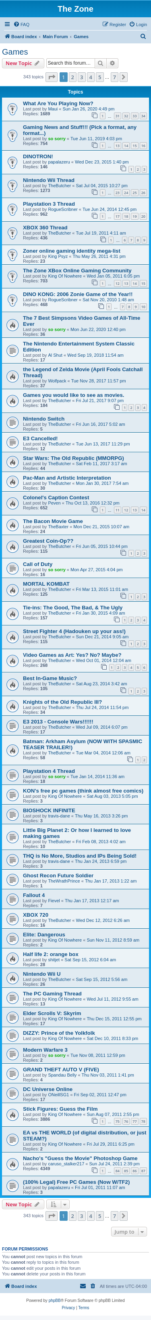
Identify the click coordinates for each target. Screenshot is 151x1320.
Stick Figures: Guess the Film (60, 1109)
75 (118, 1121)
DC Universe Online (47, 1089)
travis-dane (59, 815)
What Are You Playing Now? (58, 103)
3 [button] (81, 77)
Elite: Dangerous (44, 935)
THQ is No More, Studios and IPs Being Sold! (80, 856)
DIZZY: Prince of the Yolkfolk (59, 1033)
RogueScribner (62, 209)
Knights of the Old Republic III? (62, 702)
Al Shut (55, 355)
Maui (53, 108)
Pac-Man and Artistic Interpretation (67, 478)
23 (118, 192)
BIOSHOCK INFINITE (49, 810)
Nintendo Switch (43, 419)
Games (15, 51)
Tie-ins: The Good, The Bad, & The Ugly (72, 608)
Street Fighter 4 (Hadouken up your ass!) (74, 631)
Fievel (54, 900)
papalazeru (59, 161)
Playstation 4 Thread (49, 771)
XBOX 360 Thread (45, 228)
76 (126, 1121)
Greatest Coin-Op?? (48, 541)
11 (118, 510)
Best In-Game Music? (50, 678)
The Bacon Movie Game (53, 521)
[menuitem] (21, 24)
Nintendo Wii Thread (48, 180)
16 (143, 145)
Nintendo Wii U (42, 974)
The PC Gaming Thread (52, 994)
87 (143, 1170)
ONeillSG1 (58, 1094)
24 (126, 192)
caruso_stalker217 (66, 1163)
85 (126, 1170)
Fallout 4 (34, 895)
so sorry (56, 138)
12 (118, 283)
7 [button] (114, 77)
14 (126, 145)
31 (118, 116)
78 (143, 1121)
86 (134, 1170)
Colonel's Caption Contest (56, 497)
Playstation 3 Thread (49, 204)
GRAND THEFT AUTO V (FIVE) (61, 1070)
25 (134, 192)
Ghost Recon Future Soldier (58, 876)
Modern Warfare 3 (45, 1050)
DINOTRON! (38, 156)
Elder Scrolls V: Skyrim (52, 1013)
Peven (54, 503)
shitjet (54, 959)
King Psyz (58, 256)
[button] (52, 77)
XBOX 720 (35, 915)
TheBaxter (58, 526)
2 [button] (72, 77)
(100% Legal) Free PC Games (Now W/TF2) (76, 1182)
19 (134, 216)
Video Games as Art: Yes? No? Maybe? (72, 655)
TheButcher (59, 185)
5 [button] (99, 77)
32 (126, 116)
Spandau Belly (62, 1075)
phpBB (55, 1300)
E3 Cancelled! (40, 438)
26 (143, 192)
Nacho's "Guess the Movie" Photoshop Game (80, 1158)
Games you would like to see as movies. (73, 395)
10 (143, 306)
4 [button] (90, 77)
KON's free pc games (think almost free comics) (83, 791)
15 (134, 145)
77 (134, 1121)
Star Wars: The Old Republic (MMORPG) (73, 458)
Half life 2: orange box (51, 954)
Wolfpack (57, 380)
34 (143, 116)
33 (134, 116)
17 (118, 216)
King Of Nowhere (65, 276)
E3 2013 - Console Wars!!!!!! (58, 722)
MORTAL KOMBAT (46, 584)
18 (126, 216)
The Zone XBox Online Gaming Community (77, 271)
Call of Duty (37, 564)
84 (118, 1170)
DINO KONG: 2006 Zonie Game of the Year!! (77, 294)
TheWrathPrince (64, 881)
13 (118, 145)
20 (143, 216)
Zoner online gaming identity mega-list (71, 251)
